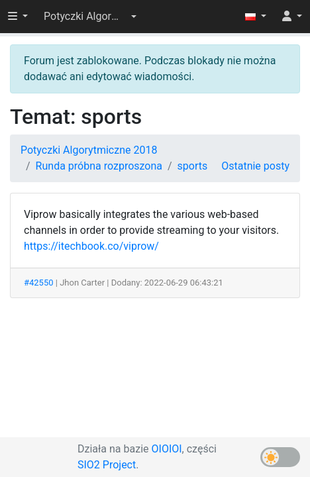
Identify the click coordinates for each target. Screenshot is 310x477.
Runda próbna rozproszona (99, 166)
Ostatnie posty (255, 166)
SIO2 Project (107, 464)
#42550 (39, 283)
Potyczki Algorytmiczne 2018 (89, 150)
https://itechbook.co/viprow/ (91, 246)
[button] (90, 16)
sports (193, 166)
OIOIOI (167, 449)
